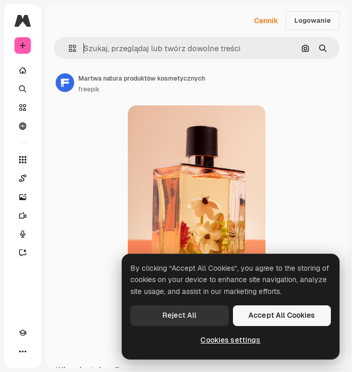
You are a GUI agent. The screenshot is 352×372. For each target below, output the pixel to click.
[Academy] (22, 332)
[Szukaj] (22, 89)
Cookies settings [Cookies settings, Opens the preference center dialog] (230, 340)
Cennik (266, 20)
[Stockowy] (22, 107)
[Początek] (22, 70)
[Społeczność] (22, 126)
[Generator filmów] (22, 215)
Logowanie (312, 20)
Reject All (179, 315)
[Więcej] (22, 351)
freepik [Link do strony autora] (88, 89)
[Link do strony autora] (65, 82)
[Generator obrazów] (22, 197)
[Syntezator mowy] (22, 234)
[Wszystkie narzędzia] (22, 159)
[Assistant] (22, 252)
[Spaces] (22, 178)
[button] (68, 48)
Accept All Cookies (281, 315)
